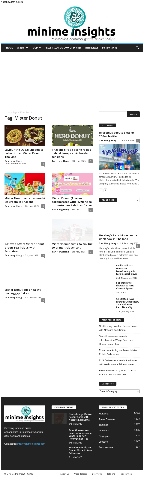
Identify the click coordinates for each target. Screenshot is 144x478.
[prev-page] (101, 190)
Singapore (104, 436)
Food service (106, 447)
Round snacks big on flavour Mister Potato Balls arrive (118, 352)
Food (36, 48)
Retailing (110, 473)
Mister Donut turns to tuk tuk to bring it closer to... (72, 245)
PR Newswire (109, 47)
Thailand (103, 424)
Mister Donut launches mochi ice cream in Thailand (24, 200)
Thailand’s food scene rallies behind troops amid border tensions (71, 153)
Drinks (22, 48)
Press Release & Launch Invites (63, 47)
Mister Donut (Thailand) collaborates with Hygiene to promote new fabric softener (72, 201)
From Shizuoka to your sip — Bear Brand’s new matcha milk (117, 372)
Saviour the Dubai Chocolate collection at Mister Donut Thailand (24, 153)
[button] (137, 48)
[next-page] (105, 190)
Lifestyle (103, 441)
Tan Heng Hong (13, 161)
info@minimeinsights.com (31, 443)
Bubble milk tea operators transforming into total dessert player (126, 270)
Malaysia (103, 413)
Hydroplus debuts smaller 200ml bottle (116, 134)
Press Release (107, 419)
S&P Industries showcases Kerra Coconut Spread (125, 285)
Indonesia (104, 430)
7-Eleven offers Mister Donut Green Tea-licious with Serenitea (24, 247)
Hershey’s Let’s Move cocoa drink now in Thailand (118, 237)
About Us (64, 473)
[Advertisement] (72, 80)
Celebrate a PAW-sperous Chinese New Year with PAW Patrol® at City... (127, 303)
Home (9, 47)
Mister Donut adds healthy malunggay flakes (22, 291)
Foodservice (125, 473)
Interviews (91, 47)
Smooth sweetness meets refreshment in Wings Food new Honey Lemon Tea (116, 340)
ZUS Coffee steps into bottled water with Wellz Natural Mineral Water (118, 362)
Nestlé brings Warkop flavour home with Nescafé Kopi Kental (118, 328)
